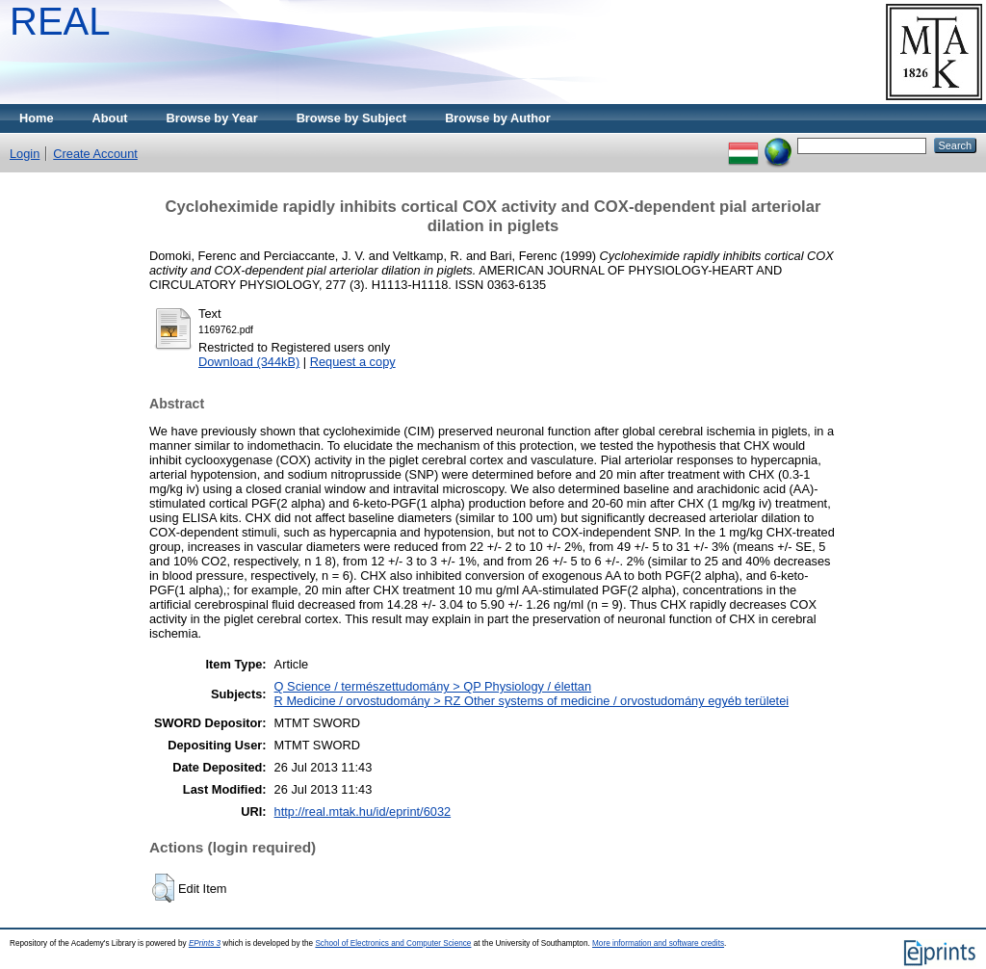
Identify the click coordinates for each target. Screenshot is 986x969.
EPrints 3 (205, 943)
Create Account (95, 153)
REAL (60, 21)
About (110, 118)
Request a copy (353, 361)
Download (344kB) (248, 361)
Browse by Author (498, 118)
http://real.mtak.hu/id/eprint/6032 (363, 811)
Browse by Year (212, 118)
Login (24, 153)
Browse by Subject (352, 118)
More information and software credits (658, 943)
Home (36, 118)
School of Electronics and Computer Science (393, 943)
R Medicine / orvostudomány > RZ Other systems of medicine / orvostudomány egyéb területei (532, 701)
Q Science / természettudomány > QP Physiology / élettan (432, 686)
